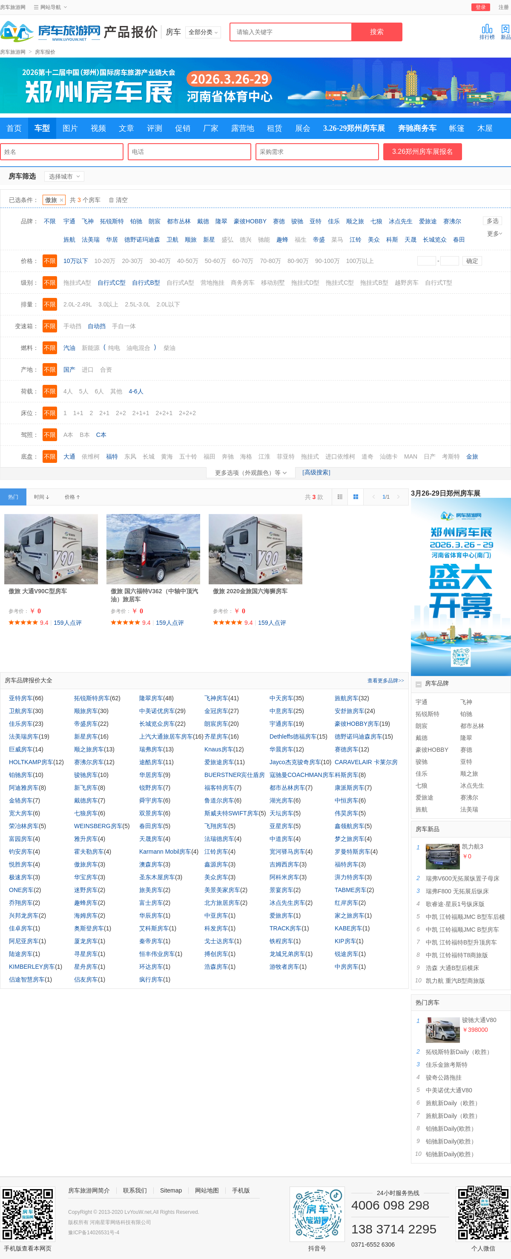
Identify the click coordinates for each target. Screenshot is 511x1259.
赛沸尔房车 (89, 762)
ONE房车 (21, 889)
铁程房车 (281, 941)
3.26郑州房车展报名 (422, 151)
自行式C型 (112, 282)
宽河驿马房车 (287, 851)
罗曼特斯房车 (352, 851)
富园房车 (21, 838)
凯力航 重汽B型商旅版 (455, 980)
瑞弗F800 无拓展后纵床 (457, 891)
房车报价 (45, 52)
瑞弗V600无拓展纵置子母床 (463, 878)
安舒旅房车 (350, 710)
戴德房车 (86, 800)
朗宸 (155, 221)
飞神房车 (216, 698)
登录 (481, 7)
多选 (493, 220)
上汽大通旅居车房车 (166, 736)
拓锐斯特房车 (92, 698)
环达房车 (151, 966)
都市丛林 (179, 221)
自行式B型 (146, 282)
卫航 (172, 239)
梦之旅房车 (350, 838)
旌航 (69, 239)
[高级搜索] (316, 472)
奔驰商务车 (417, 128)
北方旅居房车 (222, 902)
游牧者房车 (284, 966)
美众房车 (216, 877)
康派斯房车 (350, 787)
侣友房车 (86, 979)
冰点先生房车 (287, 902)
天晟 (410, 239)
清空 (122, 199)
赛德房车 (347, 749)
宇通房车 (281, 723)
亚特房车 (21, 698)
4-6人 (136, 391)
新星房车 (86, 736)
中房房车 (347, 966)
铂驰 (136, 221)
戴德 (203, 221)
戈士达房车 (219, 941)
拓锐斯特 (112, 221)
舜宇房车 (151, 800)
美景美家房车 (222, 889)
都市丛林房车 (287, 787)
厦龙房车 (86, 941)
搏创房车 (216, 953)
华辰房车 (151, 915)
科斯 (392, 239)
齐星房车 (216, 736)
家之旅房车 (350, 915)
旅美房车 (151, 889)
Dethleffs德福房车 (293, 736)
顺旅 (191, 239)
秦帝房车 (151, 941)
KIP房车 (345, 941)
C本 (101, 434)
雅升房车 (86, 838)
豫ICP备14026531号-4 (93, 1233)
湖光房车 (281, 800)
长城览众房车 (157, 723)
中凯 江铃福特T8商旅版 (457, 955)
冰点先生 (401, 221)
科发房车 (216, 928)
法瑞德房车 (219, 838)
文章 (126, 128)
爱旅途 (428, 221)
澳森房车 (151, 864)
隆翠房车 (151, 698)
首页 (14, 128)
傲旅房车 (86, 864)
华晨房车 (281, 749)
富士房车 (151, 902)
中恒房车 (347, 800)
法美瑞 (91, 239)
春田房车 (151, 826)
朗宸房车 (216, 723)
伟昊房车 (347, 813)
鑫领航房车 (350, 826)
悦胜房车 (21, 864)
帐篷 (457, 128)
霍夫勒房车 (89, 851)
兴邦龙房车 (24, 915)
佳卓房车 (21, 928)
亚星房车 (281, 826)
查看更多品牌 (385, 681)
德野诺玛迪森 (142, 239)
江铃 (356, 239)
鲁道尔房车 (219, 800)
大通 (69, 456)
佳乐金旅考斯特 (447, 1064)
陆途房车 (21, 953)
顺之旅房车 (89, 749)
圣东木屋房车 (157, 877)
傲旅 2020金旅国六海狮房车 (250, 591)
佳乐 (334, 221)
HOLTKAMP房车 (31, 762)
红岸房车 (347, 902)
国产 (69, 369)
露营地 (242, 128)
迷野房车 (86, 889)
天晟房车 (151, 838)
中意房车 (281, 710)
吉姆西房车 (284, 864)
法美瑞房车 (24, 736)
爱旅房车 (281, 915)
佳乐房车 (21, 723)
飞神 (88, 221)
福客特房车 (219, 787)
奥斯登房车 (89, 928)
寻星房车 (86, 953)
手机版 (241, 1190)
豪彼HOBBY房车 (357, 723)
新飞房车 (86, 787)
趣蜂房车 (86, 902)
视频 (98, 128)
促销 (182, 128)
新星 (209, 239)
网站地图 (207, 1190)
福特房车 (347, 864)
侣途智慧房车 (27, 979)
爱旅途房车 (219, 762)
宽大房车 (21, 813)
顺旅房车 (86, 710)
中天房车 (281, 698)
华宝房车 (86, 877)
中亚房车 (216, 915)
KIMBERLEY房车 (32, 966)
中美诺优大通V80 (449, 1090)
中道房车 (281, 838)
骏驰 (297, 221)
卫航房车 (21, 710)
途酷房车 (151, 762)
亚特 (316, 221)
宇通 (69, 221)
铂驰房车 (21, 774)
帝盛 (319, 239)
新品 (506, 31)
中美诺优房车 (157, 710)
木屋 (485, 128)
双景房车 (151, 813)
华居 (112, 239)
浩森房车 (216, 966)
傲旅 (54, 199)
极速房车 (21, 877)
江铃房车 (216, 851)
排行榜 (487, 31)
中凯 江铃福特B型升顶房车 (461, 942)
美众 (374, 239)
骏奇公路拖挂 (444, 1077)
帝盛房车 (86, 723)
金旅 (472, 456)
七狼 (376, 221)
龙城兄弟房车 (287, 953)
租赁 (274, 128)
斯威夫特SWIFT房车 (231, 813)
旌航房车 (347, 698)
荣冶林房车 (24, 826)
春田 (459, 239)
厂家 (210, 128)
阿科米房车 (284, 877)
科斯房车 (347, 774)
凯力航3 (472, 846)
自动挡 (97, 326)
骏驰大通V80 (479, 1019)
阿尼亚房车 (24, 941)
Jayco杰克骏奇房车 (295, 762)
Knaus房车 (218, 749)
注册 (504, 7)
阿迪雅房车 (24, 787)
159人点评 (67, 622)
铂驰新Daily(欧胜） (451, 1128)
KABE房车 (348, 928)
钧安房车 (21, 851)
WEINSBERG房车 (98, 826)
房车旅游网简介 (89, 1190)
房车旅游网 (13, 7)
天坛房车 (281, 813)
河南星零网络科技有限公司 (120, 1222)
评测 (154, 128)
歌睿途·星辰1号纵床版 (455, 904)
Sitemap (171, 1190)
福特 (112, 456)
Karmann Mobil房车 (165, 851)
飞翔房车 (216, 826)
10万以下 (75, 260)
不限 (50, 221)
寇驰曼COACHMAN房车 (302, 774)
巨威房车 (21, 749)
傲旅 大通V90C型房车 (38, 591)
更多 (494, 233)
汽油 (69, 347)
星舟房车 (86, 966)
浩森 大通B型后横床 (452, 967)
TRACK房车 (285, 928)
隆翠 (221, 221)
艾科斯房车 (154, 928)
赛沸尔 (452, 221)
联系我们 (135, 1190)
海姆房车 (86, 915)
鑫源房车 (216, 864)
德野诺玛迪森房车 (358, 736)
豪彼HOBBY (250, 221)
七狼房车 (86, 813)
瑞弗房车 (151, 749)
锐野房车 (151, 787)
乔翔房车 (21, 902)
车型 (42, 128)
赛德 (279, 221)
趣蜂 (282, 239)
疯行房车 (151, 979)
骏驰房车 (86, 774)
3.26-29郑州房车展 (354, 128)
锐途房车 (347, 953)
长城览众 (435, 239)
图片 (70, 128)
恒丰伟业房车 (157, 953)
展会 (302, 128)
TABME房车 (351, 889)
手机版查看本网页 (28, 1248)
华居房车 (151, 774)
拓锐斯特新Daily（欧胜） (459, 1051)
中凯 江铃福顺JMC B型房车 (462, 929)
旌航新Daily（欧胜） (453, 1103)
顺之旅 (355, 221)
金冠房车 (216, 710)
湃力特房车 (350, 877)
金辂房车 (21, 800)
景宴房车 (281, 889)
